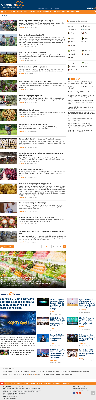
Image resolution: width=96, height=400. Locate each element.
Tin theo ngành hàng (77, 21)
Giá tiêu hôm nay (65, 371)
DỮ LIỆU (72, 11)
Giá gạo (32, 374)
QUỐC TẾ (26, 11)
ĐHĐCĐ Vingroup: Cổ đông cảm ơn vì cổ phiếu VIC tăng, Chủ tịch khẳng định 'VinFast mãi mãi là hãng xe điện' (87, 303)
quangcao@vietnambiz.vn (83, 390)
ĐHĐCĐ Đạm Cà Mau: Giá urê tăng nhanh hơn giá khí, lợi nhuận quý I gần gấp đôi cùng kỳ (81, 113)
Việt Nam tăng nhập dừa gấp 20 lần (31, 96)
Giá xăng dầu (86, 371)
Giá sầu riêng (17, 374)
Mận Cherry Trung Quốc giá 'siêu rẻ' (31, 169)
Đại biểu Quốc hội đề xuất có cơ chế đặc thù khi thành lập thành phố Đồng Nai (86, 353)
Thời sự (81, 358)
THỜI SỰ (7, 11)
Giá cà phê (56, 371)
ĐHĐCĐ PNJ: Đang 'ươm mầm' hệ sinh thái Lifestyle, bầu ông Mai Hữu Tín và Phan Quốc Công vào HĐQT (58, 354)
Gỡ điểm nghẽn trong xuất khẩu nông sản (33, 203)
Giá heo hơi (49, 371)
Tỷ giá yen (33, 371)
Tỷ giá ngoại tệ (18, 371)
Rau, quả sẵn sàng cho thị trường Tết (31, 35)
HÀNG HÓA (19, 11)
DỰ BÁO (13, 11)
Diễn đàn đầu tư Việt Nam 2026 (64, 374)
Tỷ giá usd (26, 371)
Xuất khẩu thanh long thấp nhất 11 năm (32, 53)
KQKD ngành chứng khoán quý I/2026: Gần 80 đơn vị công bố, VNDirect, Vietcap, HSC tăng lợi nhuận (23, 352)
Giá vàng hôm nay (7, 371)
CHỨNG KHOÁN (47, 11)
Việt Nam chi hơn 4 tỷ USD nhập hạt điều (33, 67)
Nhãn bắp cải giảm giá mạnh (29, 110)
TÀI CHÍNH (32, 11)
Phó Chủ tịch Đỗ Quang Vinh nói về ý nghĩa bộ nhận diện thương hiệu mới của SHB (81, 82)
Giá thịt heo (26, 374)
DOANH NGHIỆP (56, 11)
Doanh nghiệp (82, 310)
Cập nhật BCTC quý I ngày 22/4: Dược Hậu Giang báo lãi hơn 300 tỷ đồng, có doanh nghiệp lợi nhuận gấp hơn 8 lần (80, 125)
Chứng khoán (82, 343)
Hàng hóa (21, 27)
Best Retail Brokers (49, 374)
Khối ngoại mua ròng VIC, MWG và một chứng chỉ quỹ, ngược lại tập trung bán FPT (87, 338)
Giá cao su (39, 374)
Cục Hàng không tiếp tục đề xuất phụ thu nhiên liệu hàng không (80, 119)
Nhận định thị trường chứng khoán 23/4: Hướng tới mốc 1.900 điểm (80, 131)
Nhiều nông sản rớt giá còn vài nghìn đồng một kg (36, 21)
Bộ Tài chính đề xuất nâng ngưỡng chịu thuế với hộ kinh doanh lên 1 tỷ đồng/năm (81, 96)
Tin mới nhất (74, 79)
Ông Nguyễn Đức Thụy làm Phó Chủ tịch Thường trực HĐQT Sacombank (57, 338)
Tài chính (52, 311)
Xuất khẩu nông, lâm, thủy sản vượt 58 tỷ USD (35, 81)
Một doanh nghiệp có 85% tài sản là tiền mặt (81, 92)
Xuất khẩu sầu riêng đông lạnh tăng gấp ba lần (35, 184)
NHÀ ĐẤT (39, 11)
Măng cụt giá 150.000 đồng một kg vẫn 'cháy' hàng (36, 217)
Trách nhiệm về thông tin (9, 398)
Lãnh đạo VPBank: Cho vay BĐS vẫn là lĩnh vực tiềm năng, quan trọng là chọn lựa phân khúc (81, 102)
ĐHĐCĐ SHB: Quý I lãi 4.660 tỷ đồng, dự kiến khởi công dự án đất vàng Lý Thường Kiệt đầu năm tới (57, 322)
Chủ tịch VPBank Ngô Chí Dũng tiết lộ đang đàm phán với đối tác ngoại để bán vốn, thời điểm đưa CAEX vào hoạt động (57, 304)
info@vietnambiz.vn (12, 396)
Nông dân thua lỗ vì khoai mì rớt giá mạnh (33, 125)
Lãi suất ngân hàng (76, 371)
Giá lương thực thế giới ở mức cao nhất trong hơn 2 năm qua (40, 139)
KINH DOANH (65, 11)
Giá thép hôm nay (7, 374)
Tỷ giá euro (41, 371)
